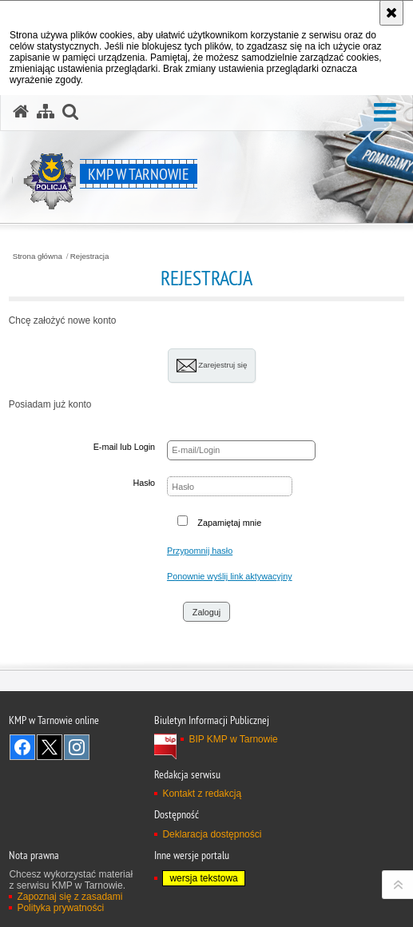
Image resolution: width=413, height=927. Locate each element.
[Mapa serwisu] (45, 112)
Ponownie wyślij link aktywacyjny (229, 576)
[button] (385, 113)
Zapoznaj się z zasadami (69, 896)
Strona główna (37, 257)
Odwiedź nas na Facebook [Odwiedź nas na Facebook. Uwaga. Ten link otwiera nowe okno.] (22, 747)
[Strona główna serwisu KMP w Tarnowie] (21, 112)
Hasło (144, 482)
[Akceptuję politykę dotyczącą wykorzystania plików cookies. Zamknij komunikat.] (391, 13)
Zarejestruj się (212, 366)
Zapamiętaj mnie (229, 522)
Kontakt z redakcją (201, 793)
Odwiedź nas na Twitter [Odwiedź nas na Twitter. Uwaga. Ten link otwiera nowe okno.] (49, 747)
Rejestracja (89, 257)
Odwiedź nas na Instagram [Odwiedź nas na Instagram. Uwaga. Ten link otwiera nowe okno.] (76, 747)
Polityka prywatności (60, 907)
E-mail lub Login (124, 447)
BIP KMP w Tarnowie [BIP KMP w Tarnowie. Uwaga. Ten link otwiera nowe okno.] (233, 739)
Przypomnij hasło (199, 550)
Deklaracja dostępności (211, 834)
